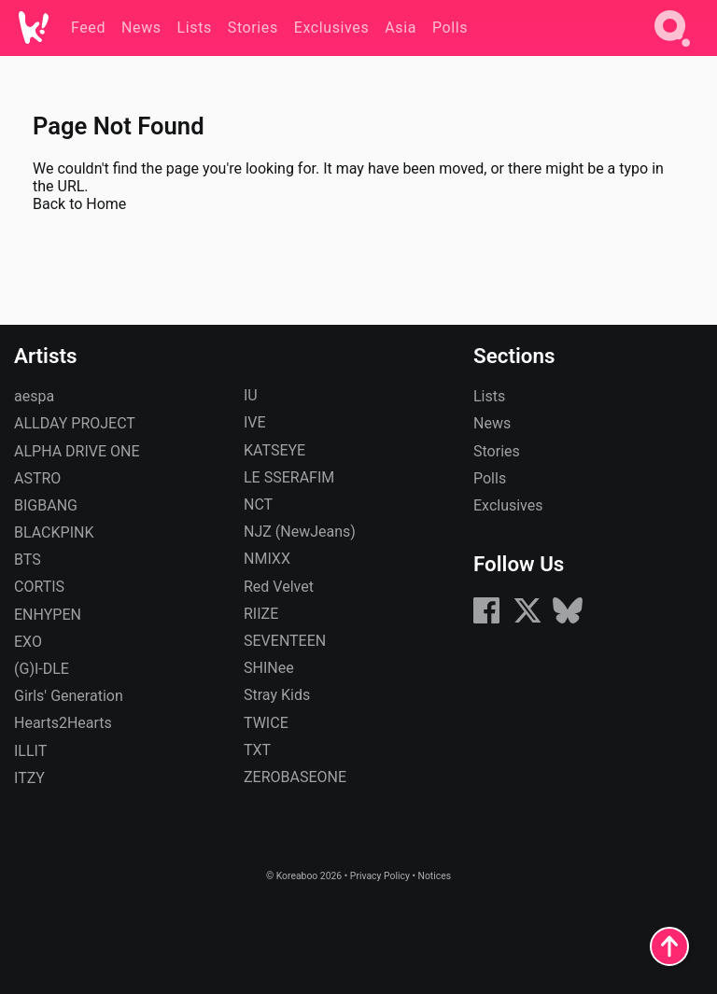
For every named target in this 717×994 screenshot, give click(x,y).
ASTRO (37, 478)
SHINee (269, 668)
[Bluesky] (567, 620)
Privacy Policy (380, 876)
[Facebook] (486, 620)
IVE (255, 422)
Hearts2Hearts (63, 723)
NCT (258, 504)
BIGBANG (45, 505)
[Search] (672, 50)
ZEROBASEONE (295, 777)
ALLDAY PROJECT (74, 423)
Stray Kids (277, 695)
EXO (28, 642)
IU (251, 395)
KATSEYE (274, 450)
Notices (434, 876)
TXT (257, 750)
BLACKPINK (53, 532)
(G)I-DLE (41, 669)
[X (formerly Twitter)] (527, 620)
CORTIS (39, 586)
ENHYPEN (47, 614)
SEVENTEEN (285, 641)
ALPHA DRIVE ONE (77, 451)
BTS (27, 559)
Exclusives (508, 505)
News (492, 423)
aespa (34, 396)
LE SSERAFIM (289, 477)
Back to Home (79, 204)
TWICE (266, 723)
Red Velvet (279, 586)
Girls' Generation (68, 696)
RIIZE (261, 614)
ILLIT (30, 751)
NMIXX (267, 558)
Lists (489, 396)
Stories (496, 451)
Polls (489, 478)
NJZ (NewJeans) (300, 531)
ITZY (29, 778)
